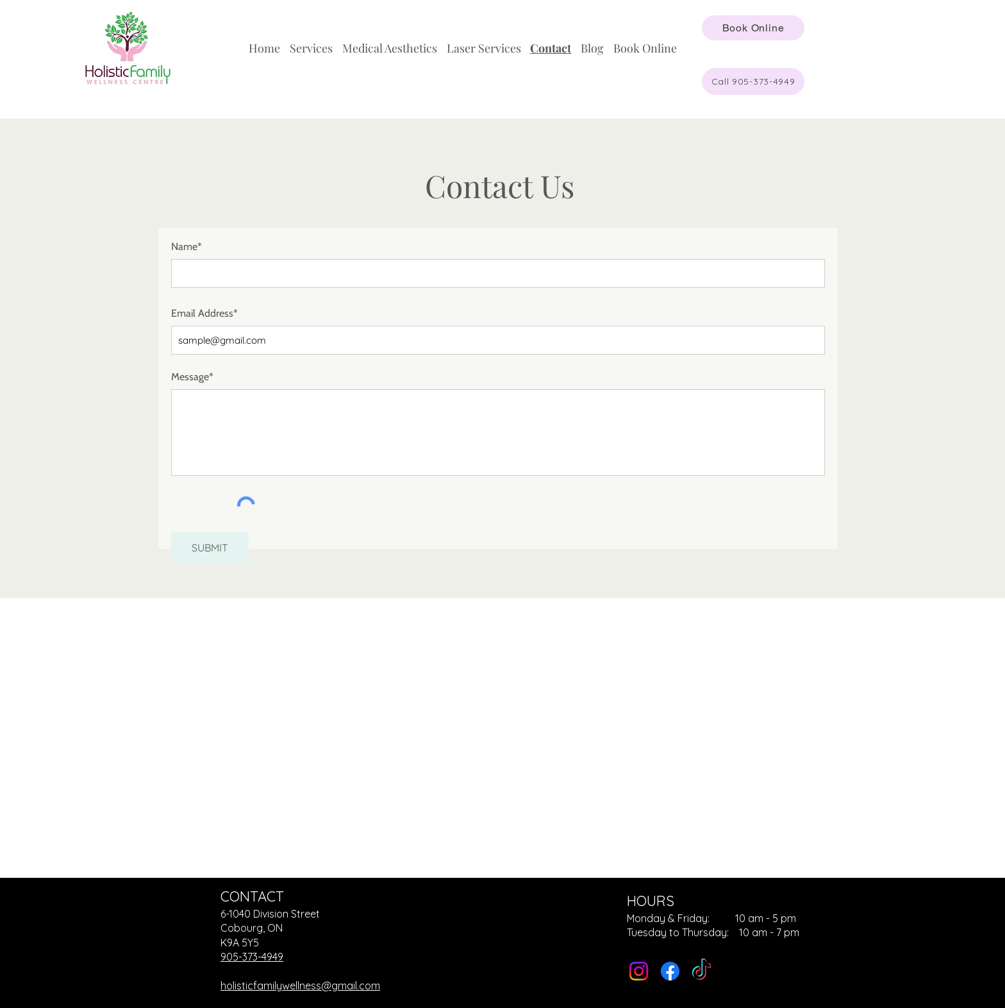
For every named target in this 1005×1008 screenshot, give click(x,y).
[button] (311, 48)
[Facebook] (670, 971)
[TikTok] (701, 971)
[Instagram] (638, 971)
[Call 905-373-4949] (753, 81)
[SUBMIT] (210, 548)
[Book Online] (753, 27)
